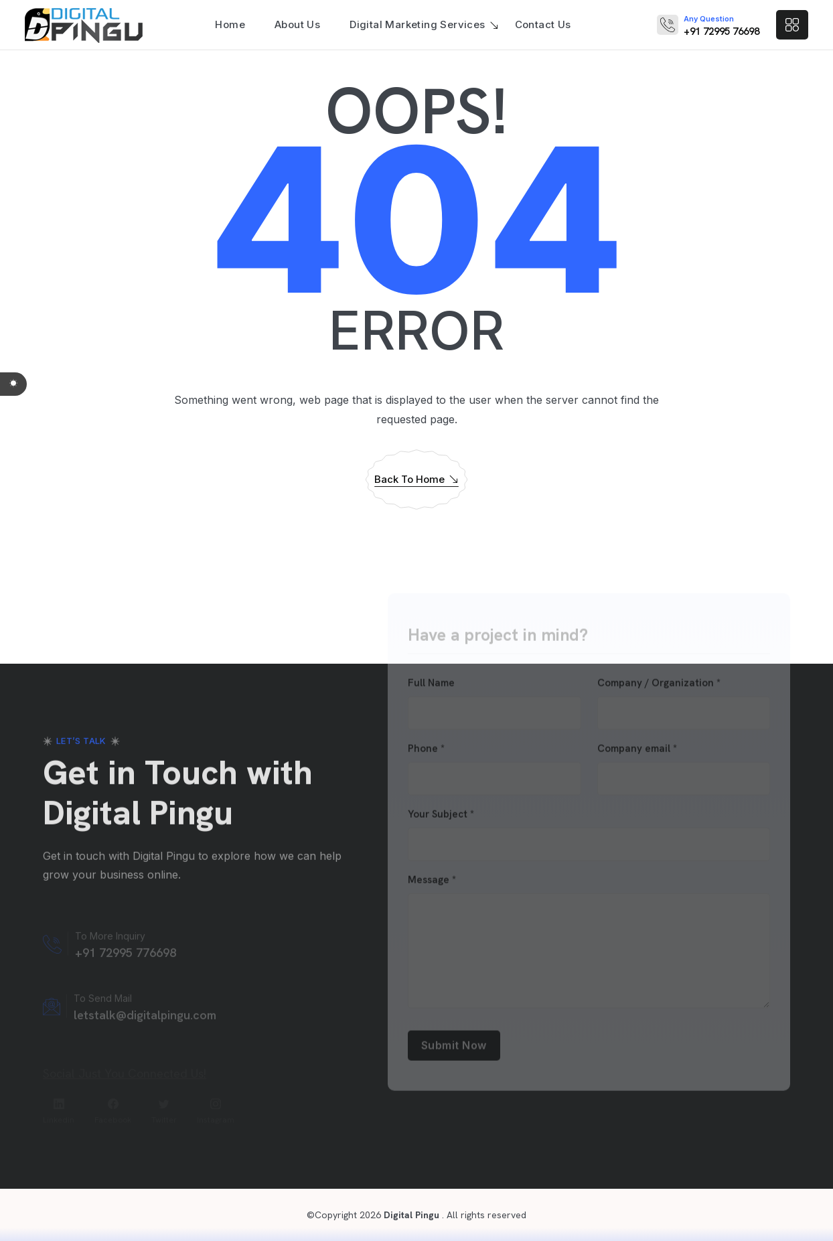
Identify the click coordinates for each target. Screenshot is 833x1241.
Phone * (426, 752)
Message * (432, 883)
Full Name (431, 686)
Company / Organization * (659, 686)
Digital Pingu (410, 1215)
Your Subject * (441, 817)
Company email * (637, 752)
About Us (297, 24)
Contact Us (543, 24)
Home (230, 24)
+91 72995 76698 (721, 31)
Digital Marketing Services (417, 24)
